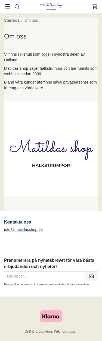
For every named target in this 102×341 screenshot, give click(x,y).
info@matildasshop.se (23, 229)
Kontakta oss (17, 222)
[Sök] (17, 6)
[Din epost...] (44, 276)
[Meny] (7, 6)
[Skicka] (91, 276)
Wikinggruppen (65, 331)
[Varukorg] (94, 6)
